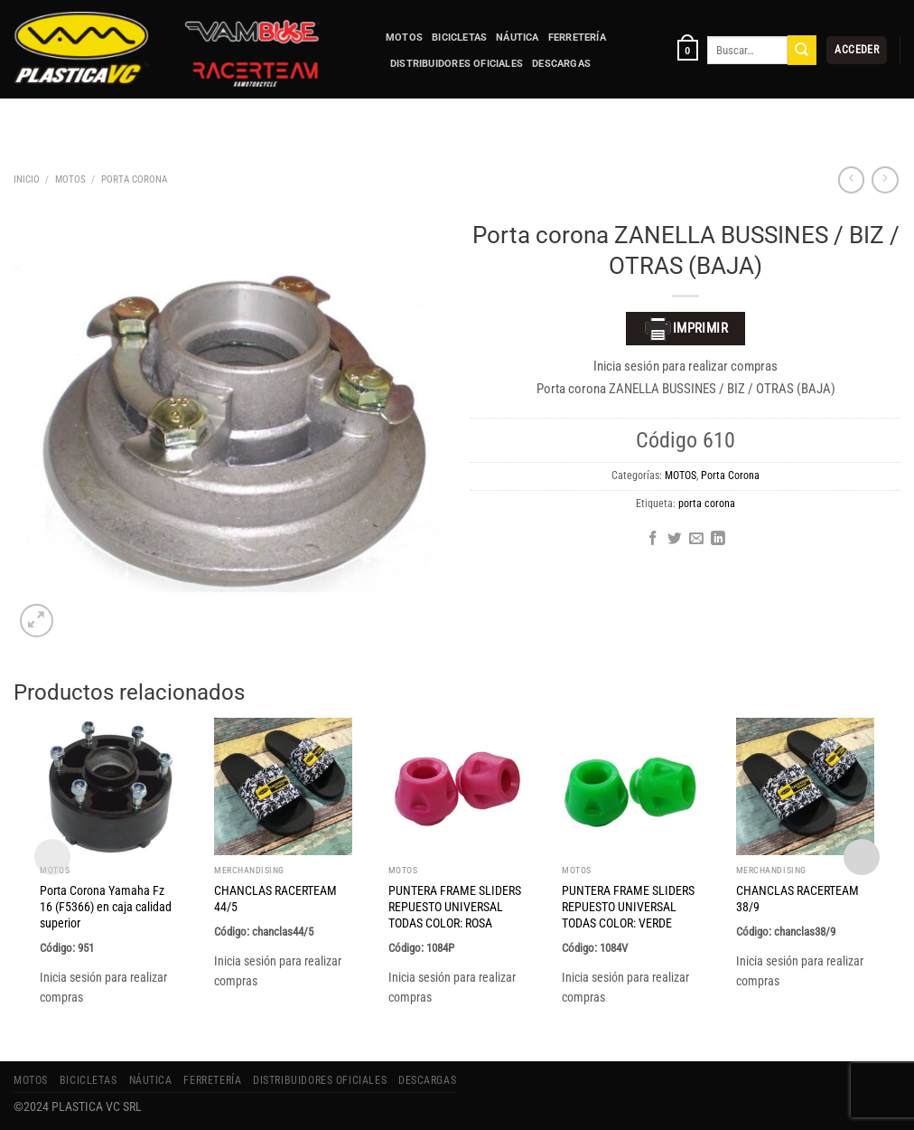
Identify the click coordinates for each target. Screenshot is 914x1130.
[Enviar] (802, 49)
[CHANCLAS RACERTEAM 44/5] (283, 787)
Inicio (27, 179)
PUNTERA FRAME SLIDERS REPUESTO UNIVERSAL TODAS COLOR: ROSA (454, 906)
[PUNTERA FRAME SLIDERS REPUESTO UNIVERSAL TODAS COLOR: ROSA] (457, 787)
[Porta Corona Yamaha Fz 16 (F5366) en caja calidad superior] (109, 787)
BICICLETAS (459, 37)
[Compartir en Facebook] (653, 539)
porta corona (706, 503)
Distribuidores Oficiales (456, 64)
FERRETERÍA (577, 37)
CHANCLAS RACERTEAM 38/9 (797, 898)
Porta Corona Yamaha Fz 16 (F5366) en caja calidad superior (106, 906)
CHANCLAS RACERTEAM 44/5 (275, 898)
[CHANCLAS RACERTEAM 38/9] (805, 787)
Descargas (561, 64)
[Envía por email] (696, 539)
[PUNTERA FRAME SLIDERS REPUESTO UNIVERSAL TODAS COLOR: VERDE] (631, 787)
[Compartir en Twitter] (674, 539)
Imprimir (686, 329)
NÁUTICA (517, 37)
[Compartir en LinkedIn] (718, 539)
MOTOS (404, 37)
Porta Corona (134, 179)
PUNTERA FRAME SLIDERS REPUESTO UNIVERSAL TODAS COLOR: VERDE (628, 906)
